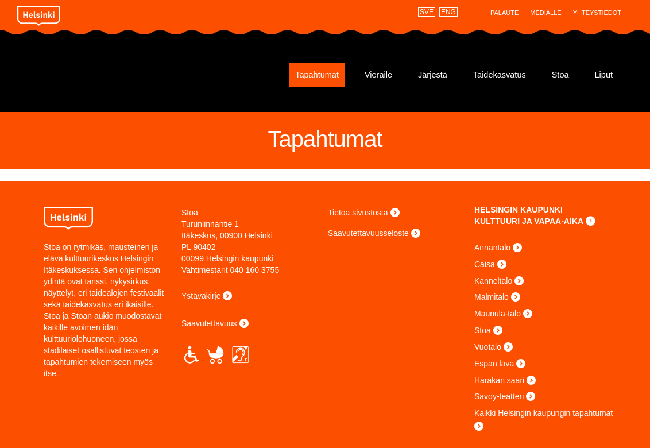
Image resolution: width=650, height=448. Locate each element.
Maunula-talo (497, 313)
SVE (427, 12)
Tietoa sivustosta (358, 212)
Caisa (484, 264)
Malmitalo (491, 297)
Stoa (94, 71)
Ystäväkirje (200, 295)
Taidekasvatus (499, 74)
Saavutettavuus (209, 323)
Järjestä (432, 74)
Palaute (504, 12)
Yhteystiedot (597, 12)
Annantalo (492, 247)
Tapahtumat (317, 74)
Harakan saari (499, 380)
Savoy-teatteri (499, 396)
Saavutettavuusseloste (368, 233)
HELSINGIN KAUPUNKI (518, 209)
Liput (604, 74)
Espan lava (494, 363)
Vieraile (378, 74)
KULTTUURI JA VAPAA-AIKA (528, 221)
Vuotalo (487, 347)
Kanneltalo (493, 280)
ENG (448, 12)
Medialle (545, 12)
